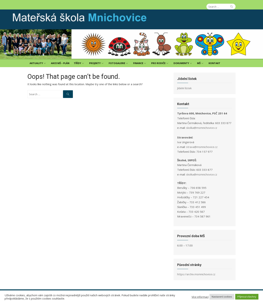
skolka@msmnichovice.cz (201, 128)
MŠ (199, 63)
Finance (138, 63)
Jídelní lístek (184, 88)
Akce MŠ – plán (60, 63)
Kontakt (214, 63)
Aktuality (36, 63)
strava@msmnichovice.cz (202, 147)
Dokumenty (181, 63)
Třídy (77, 63)
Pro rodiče (158, 63)
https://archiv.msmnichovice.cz (196, 274)
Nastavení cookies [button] (222, 296)
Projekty (95, 63)
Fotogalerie (117, 63)
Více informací (200, 296)
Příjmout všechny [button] (246, 296)
